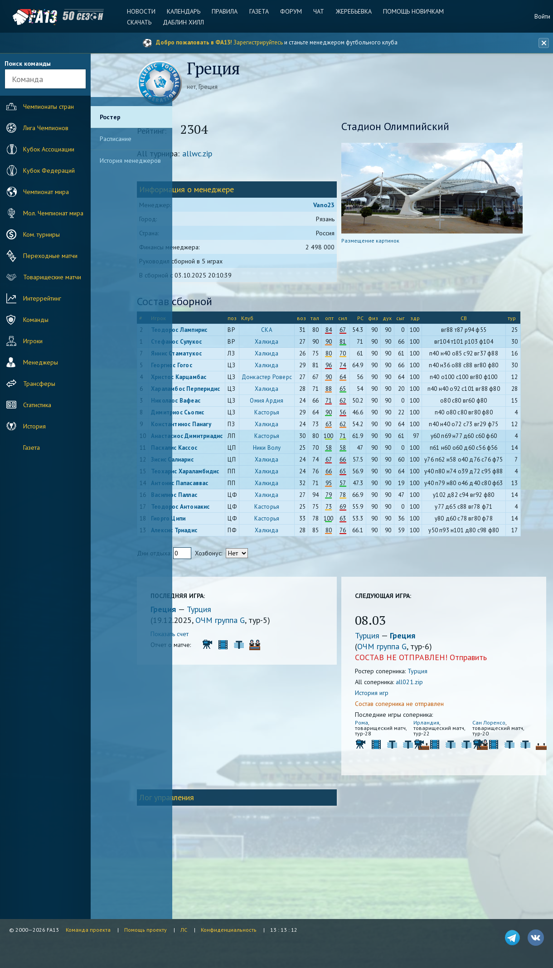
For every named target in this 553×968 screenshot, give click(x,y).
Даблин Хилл (186, 22)
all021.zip (430, 754)
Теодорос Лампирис (223, 332)
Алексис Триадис (218, 596)
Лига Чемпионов (36, 128)
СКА (304, 332)
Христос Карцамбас (223, 392)
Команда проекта (88, 929)
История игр (393, 765)
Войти (542, 16)
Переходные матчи (41, 255)
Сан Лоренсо (494, 794)
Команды (26, 319)
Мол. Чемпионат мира (43, 213)
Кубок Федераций (39, 170)
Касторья (303, 440)
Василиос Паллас (218, 560)
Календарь (187, 11)
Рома (382, 794)
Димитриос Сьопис (221, 440)
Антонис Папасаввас (224, 542)
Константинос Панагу (225, 452)
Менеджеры (31, 362)
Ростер (110, 117)
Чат (317, 11)
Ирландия (440, 794)
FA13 (27, 17)
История (25, 426)
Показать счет (214, 706)
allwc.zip (242, 156)
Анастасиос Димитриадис (214, 473)
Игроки (23, 341)
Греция (209, 681)
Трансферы (29, 383)
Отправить (489, 729)
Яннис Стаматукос (220, 356)
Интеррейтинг (32, 298)
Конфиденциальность (229, 929)
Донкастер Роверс (303, 395)
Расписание (115, 139)
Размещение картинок (392, 242)
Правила (227, 11)
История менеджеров (130, 160)
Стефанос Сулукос (220, 344)
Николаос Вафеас (220, 428)
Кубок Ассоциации (39, 149)
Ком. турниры (32, 234)
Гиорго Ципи (212, 584)
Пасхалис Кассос (218, 488)
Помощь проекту (145, 929)
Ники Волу (304, 488)
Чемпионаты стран (39, 106)
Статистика (27, 405)
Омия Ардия (303, 428)
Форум (291, 11)
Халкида (303, 344)
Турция (243, 681)
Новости (145, 11)
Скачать (143, 22)
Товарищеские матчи (42, 277)
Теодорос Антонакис (224, 572)
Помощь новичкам (410, 11)
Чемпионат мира (36, 192)
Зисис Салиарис (216, 506)
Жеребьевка (351, 11)
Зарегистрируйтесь (258, 42)
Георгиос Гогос (216, 374)
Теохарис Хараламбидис (215, 527)
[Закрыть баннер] (542, 43)
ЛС (183, 929)
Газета (260, 11)
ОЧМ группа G (264, 692)
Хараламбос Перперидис (212, 413)
